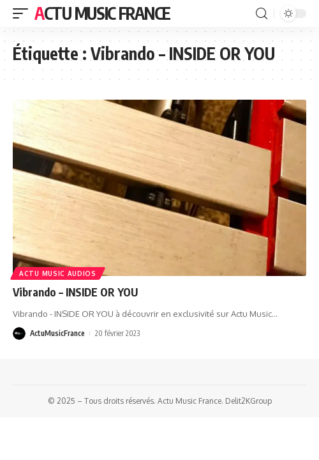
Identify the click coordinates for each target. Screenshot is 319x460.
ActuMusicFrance (57, 333)
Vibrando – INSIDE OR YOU (75, 292)
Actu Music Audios (57, 273)
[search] (262, 14)
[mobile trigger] (23, 13)
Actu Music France (102, 13)
